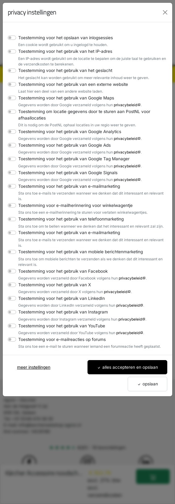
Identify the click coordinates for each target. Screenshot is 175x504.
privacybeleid (119, 105)
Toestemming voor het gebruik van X (52, 273)
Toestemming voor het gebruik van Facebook (60, 260)
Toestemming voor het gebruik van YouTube (59, 314)
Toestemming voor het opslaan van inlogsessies (63, 37)
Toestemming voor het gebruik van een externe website (69, 84)
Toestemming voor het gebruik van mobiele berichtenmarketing (76, 240)
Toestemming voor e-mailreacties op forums (59, 328)
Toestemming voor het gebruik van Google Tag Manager (70, 158)
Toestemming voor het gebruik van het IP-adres (62, 51)
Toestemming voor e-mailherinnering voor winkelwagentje (71, 199)
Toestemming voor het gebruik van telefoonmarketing (67, 213)
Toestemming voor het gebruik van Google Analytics (66, 131)
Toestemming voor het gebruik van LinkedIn (59, 287)
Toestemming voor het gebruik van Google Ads (61, 145)
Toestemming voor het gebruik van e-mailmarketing (65, 186)
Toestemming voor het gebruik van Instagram (60, 301)
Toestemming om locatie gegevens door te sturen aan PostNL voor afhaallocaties (80, 114)
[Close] (165, 12)
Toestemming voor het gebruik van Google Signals (65, 172)
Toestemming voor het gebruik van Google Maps (63, 97)
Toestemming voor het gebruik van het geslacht (62, 70)
